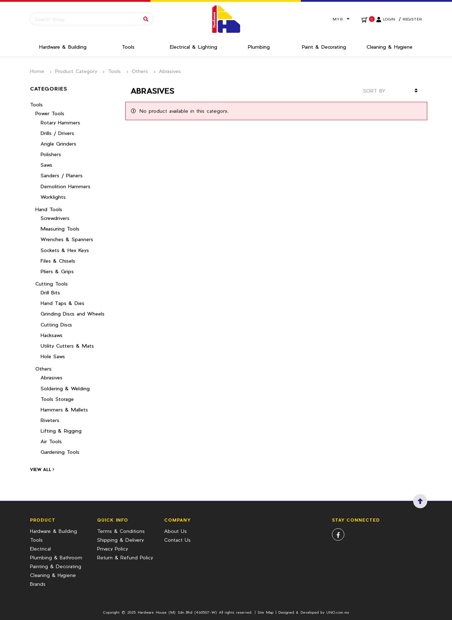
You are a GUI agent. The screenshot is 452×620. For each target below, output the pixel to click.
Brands (38, 584)
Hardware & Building (53, 531)
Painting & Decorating (55, 566)
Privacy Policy (112, 549)
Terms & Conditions (121, 531)
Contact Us (177, 540)
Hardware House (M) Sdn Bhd (165, 612)
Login (389, 19)
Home (37, 71)
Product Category (76, 71)
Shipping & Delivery (120, 540)
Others (140, 71)
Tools (114, 71)
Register (412, 19)
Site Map (265, 612)
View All (42, 464)
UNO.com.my (337, 612)
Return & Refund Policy (125, 557)
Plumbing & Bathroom (56, 557)
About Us (175, 531)
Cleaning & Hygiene (53, 575)
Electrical (40, 549)
